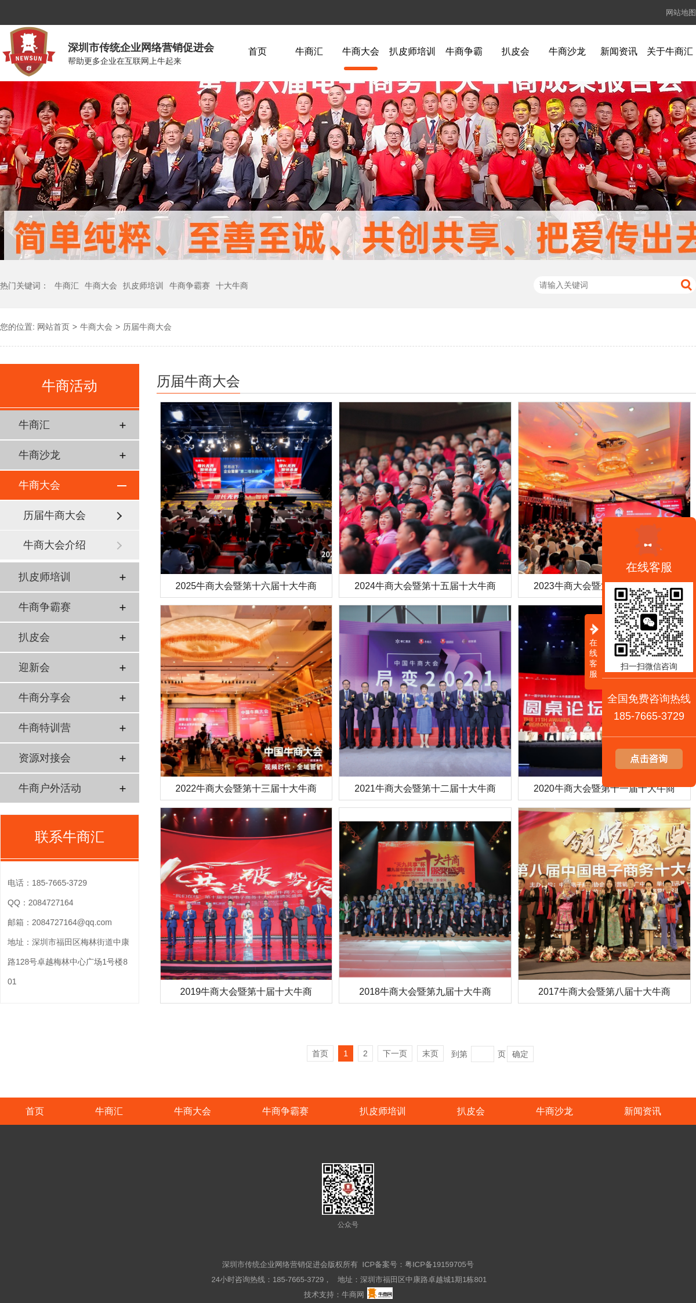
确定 (520, 1054)
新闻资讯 (618, 51)
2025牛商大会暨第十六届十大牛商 (246, 586)
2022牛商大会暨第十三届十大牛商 (246, 788)
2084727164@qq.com (72, 922)
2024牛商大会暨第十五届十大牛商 (425, 586)
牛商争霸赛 (189, 285)
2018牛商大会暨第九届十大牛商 (425, 992)
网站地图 (681, 12)
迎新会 (34, 667)
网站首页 (53, 326)
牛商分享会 (45, 697)
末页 (430, 1053)
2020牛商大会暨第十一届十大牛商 (604, 788)
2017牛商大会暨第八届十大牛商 (604, 992)
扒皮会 (516, 51)
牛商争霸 (464, 51)
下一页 (395, 1053)
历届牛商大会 (147, 326)
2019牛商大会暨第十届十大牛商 (246, 992)
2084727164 (51, 902)
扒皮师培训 (412, 51)
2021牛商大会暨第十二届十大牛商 (425, 788)
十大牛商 (232, 285)
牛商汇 (309, 51)
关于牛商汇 (670, 51)
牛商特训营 (45, 728)
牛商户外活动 (50, 788)
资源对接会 (45, 758)
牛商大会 (360, 51)
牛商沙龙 (567, 51)
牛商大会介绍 (54, 545)
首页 (257, 51)
